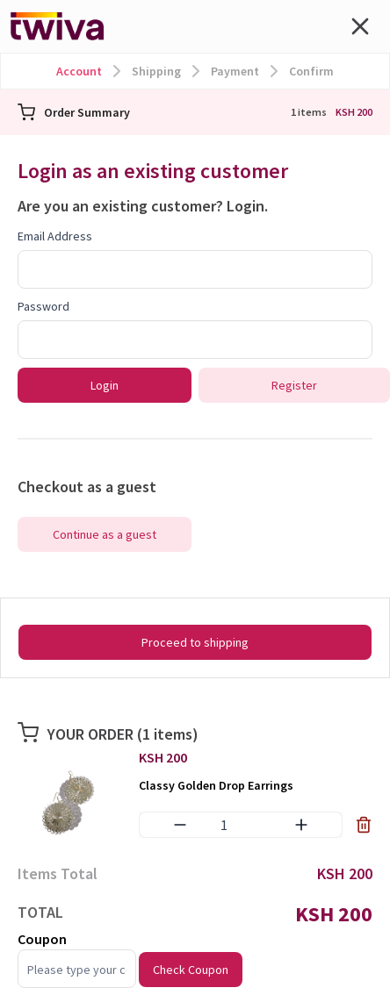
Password (43, 306)
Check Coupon (190, 969)
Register (294, 385)
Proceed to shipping (195, 642)
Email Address (55, 236)
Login (245, 206)
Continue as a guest (104, 534)
